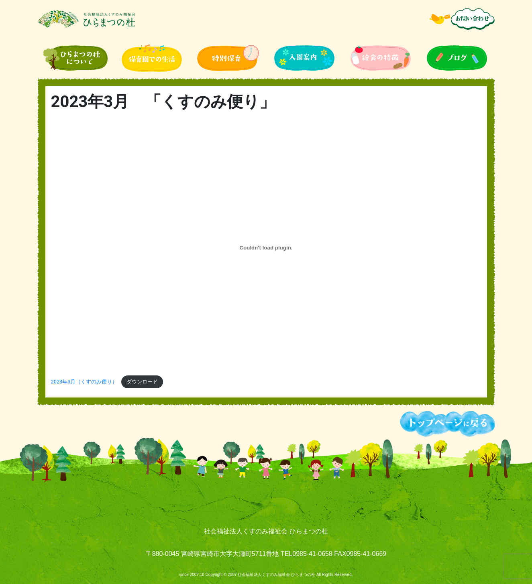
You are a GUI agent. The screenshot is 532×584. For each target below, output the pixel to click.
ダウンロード (142, 382)
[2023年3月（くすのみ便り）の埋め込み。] (266, 248)
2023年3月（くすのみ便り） (84, 382)
